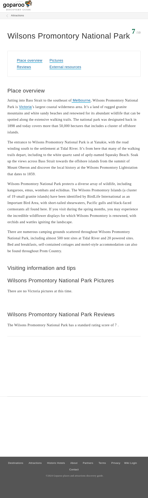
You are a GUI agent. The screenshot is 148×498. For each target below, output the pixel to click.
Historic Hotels (56, 463)
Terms (102, 463)
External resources (65, 67)
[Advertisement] (73, 366)
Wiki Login (130, 463)
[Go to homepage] (17, 7)
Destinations (15, 463)
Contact (74, 469)
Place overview (29, 60)
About (73, 463)
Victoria (25, 107)
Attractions (17, 15)
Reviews (24, 67)
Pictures (56, 60)
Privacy (115, 463)
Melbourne (81, 100)
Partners (88, 463)
